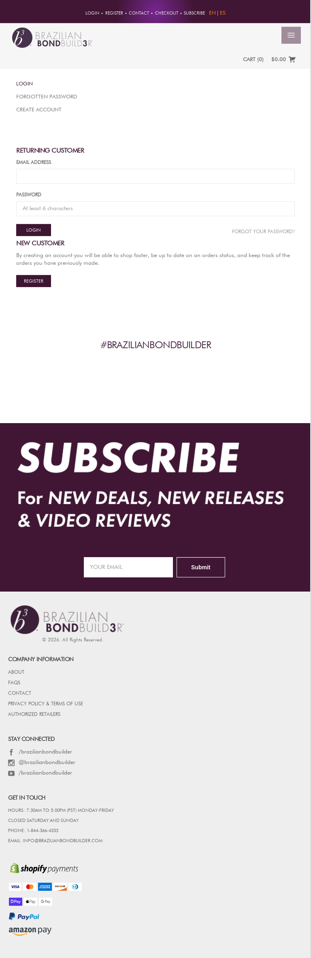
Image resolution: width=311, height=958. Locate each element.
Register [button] (114, 13)
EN (212, 13)
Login (24, 84)
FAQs (14, 683)
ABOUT (16, 672)
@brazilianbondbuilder (41, 762)
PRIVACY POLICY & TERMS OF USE (45, 704)
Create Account (39, 110)
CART (253, 59)
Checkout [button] (166, 13)
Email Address (33, 162)
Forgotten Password (46, 97)
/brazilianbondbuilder (40, 752)
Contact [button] (139, 13)
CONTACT (19, 693)
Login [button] (92, 13)
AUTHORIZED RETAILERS (34, 714)
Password (28, 195)
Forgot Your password (263, 231)
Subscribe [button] (194, 13)
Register (33, 281)
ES (223, 13)
